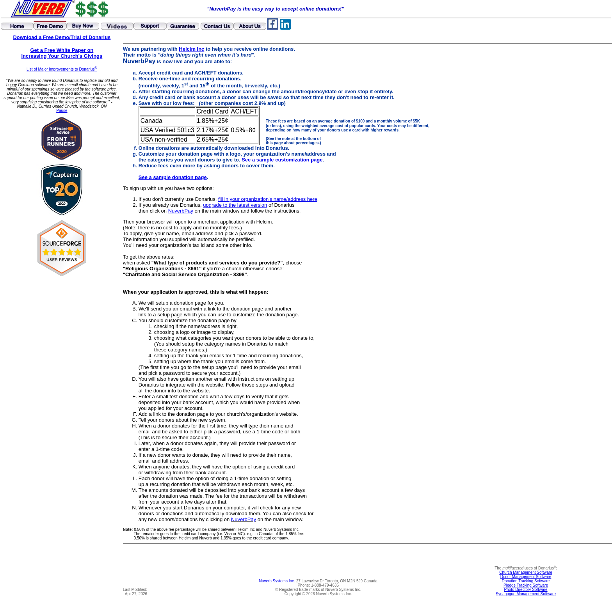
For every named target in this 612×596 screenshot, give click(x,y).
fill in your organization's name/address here (267, 199)
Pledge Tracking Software (525, 585)
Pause (61, 110)
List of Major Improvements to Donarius (62, 69)
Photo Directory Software (525, 589)
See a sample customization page (282, 160)
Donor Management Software (526, 577)
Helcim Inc (191, 49)
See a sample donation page (173, 177)
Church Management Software (525, 572)
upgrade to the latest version (235, 205)
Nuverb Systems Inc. (277, 581)
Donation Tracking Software (526, 581)
